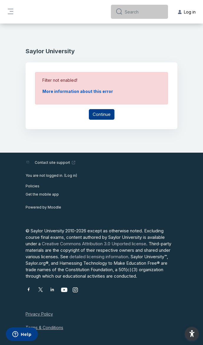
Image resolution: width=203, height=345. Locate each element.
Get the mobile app (42, 194)
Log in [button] (187, 11)
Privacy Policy (39, 313)
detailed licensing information (98, 256)
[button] (192, 334)
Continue (102, 114)
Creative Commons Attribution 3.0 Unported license (94, 243)
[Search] (144, 11)
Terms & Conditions (44, 327)
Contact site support (55, 162)
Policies (32, 186)
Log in (70, 175)
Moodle (54, 207)
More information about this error (77, 91)
